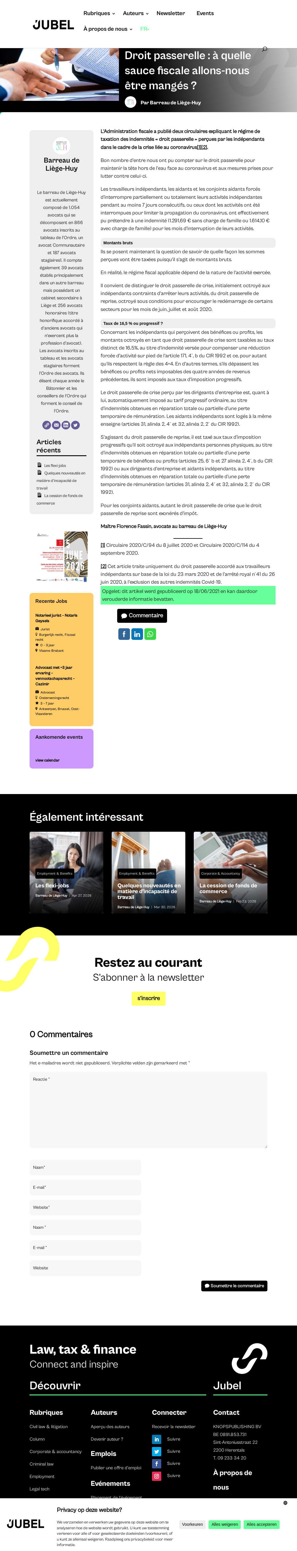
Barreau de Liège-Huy (175, 103)
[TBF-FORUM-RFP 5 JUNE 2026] (61, 582)
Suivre (173, 1439)
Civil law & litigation (49, 1426)
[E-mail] (56, 425)
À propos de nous (105, 29)
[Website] (46, 425)
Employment (42, 1476)
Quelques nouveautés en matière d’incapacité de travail (61, 481)
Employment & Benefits (55, 873)
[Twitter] (75, 425)
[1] (199, 147)
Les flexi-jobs (55, 465)
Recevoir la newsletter (173, 1426)
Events (205, 14)
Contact (226, 1412)
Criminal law (42, 1464)
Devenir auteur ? (107, 1439)
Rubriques (97, 14)
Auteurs (133, 14)
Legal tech (39, 1489)
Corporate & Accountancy (220, 873)
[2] (204, 147)
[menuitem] (145, 35)
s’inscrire (148, 998)
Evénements (110, 1483)
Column (37, 1439)
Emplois (103, 1454)
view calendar (47, 760)
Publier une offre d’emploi (116, 1467)
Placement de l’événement (116, 1497)
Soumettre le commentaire (237, 1285)
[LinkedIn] (65, 425)
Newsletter (171, 14)
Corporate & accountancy (56, 1451)
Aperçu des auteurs (110, 1426)
